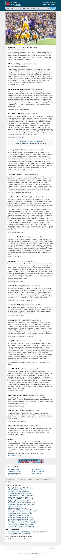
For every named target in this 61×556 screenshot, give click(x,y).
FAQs (38, 8)
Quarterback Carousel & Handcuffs (18, 497)
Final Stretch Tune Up (14, 506)
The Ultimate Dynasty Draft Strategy (18, 491)
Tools (12, 8)
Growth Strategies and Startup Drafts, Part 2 (21, 519)
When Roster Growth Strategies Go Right (20, 513)
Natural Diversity (13, 475)
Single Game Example (14, 473)
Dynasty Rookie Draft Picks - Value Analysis (20, 493)
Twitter (52, 549)
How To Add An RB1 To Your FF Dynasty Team (21, 499)
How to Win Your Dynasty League (18, 489)
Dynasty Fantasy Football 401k (17, 508)
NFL (16, 8)
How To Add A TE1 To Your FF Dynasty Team (21, 504)
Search (48, 8)
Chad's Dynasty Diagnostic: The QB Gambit (20, 524)
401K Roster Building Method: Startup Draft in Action (23, 510)
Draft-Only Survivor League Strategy (18, 539)
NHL (28, 8)
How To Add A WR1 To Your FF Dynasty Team (21, 502)
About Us (30, 548)
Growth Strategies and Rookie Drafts (18, 515)
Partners (33, 8)
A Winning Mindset (13, 469)
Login (52, 8)
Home (7, 8)
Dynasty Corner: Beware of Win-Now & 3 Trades (22, 523)
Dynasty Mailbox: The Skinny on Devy (19, 533)
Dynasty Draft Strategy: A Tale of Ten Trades (21, 488)
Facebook (50, 549)
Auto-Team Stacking (38, 469)
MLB (20, 8)
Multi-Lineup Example (14, 471)
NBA (24, 8)
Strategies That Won (38, 471)
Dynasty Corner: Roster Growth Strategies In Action (23, 512)
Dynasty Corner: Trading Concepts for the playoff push (24, 521)
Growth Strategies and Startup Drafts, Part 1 (21, 517)
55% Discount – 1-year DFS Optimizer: (30, 141)
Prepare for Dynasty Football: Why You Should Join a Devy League (27, 531)
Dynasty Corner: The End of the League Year (21, 526)
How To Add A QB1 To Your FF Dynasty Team (21, 495)
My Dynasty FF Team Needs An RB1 (18, 501)
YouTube (55, 549)
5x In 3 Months (36, 473)
